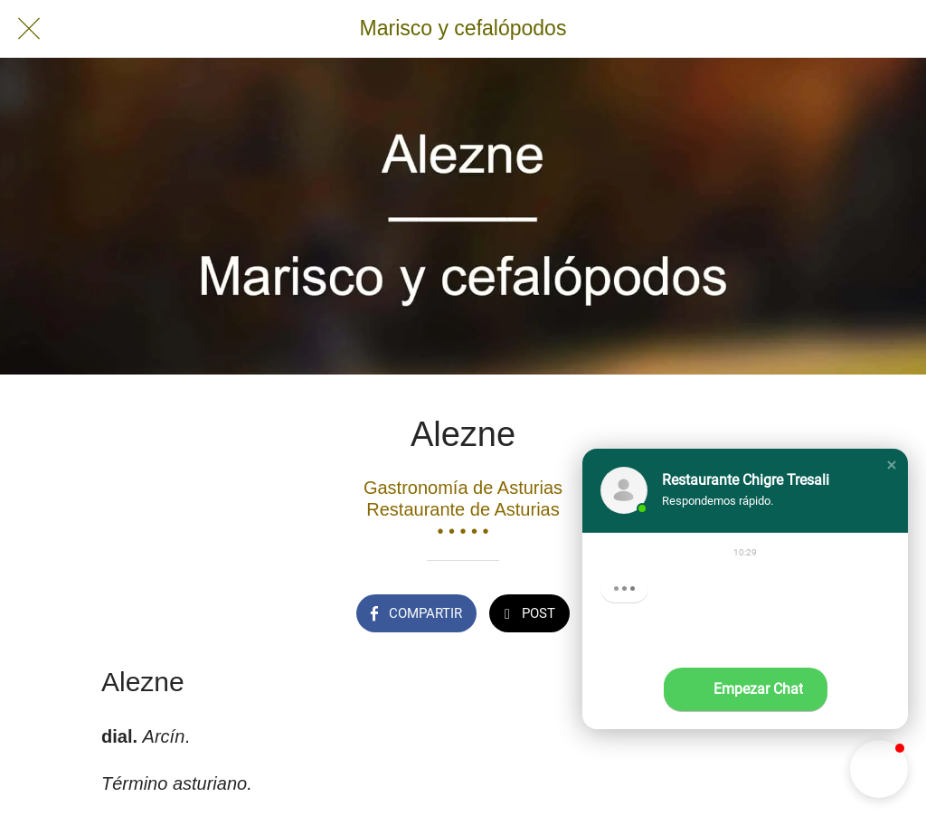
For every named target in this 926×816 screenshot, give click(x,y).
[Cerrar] (29, 29)
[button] (892, 465)
